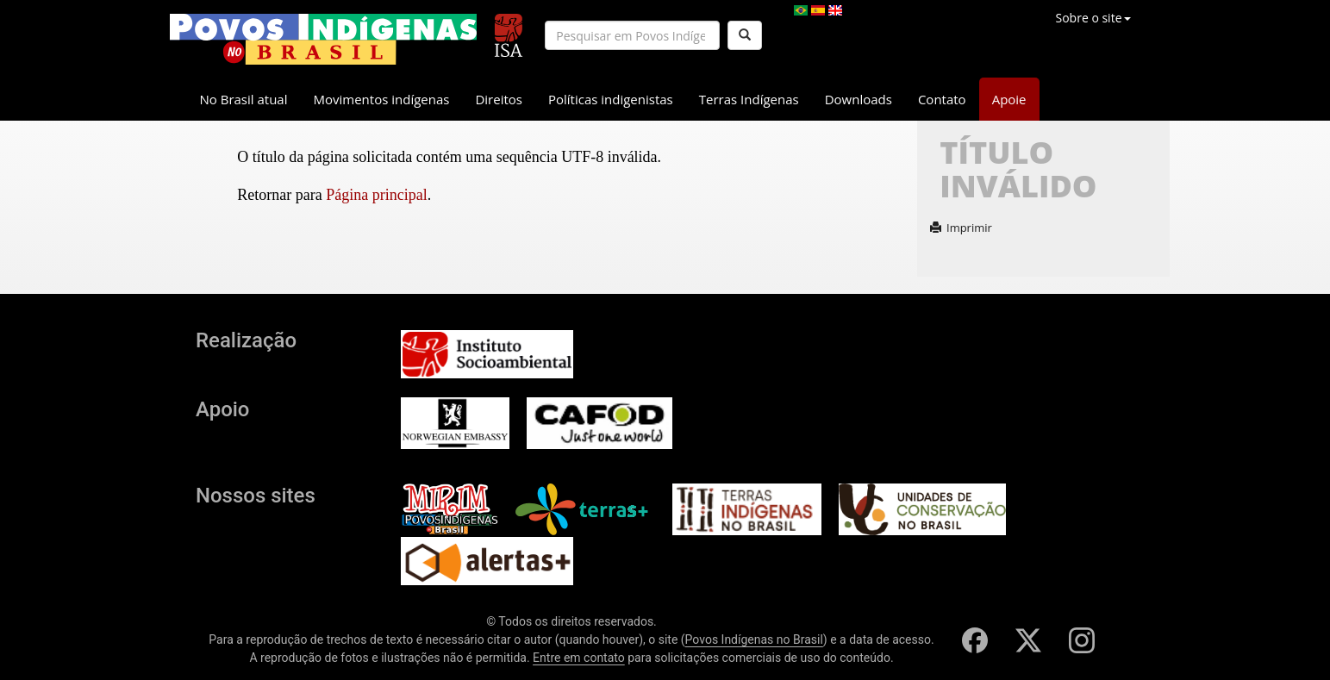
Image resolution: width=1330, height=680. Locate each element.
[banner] (323, 39)
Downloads (858, 99)
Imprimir (961, 227)
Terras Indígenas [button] (749, 99)
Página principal (376, 194)
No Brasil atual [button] (244, 99)
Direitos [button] (498, 99)
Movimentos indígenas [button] (382, 99)
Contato (942, 99)
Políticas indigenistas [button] (610, 99)
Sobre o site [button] (1093, 17)
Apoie (1009, 99)
